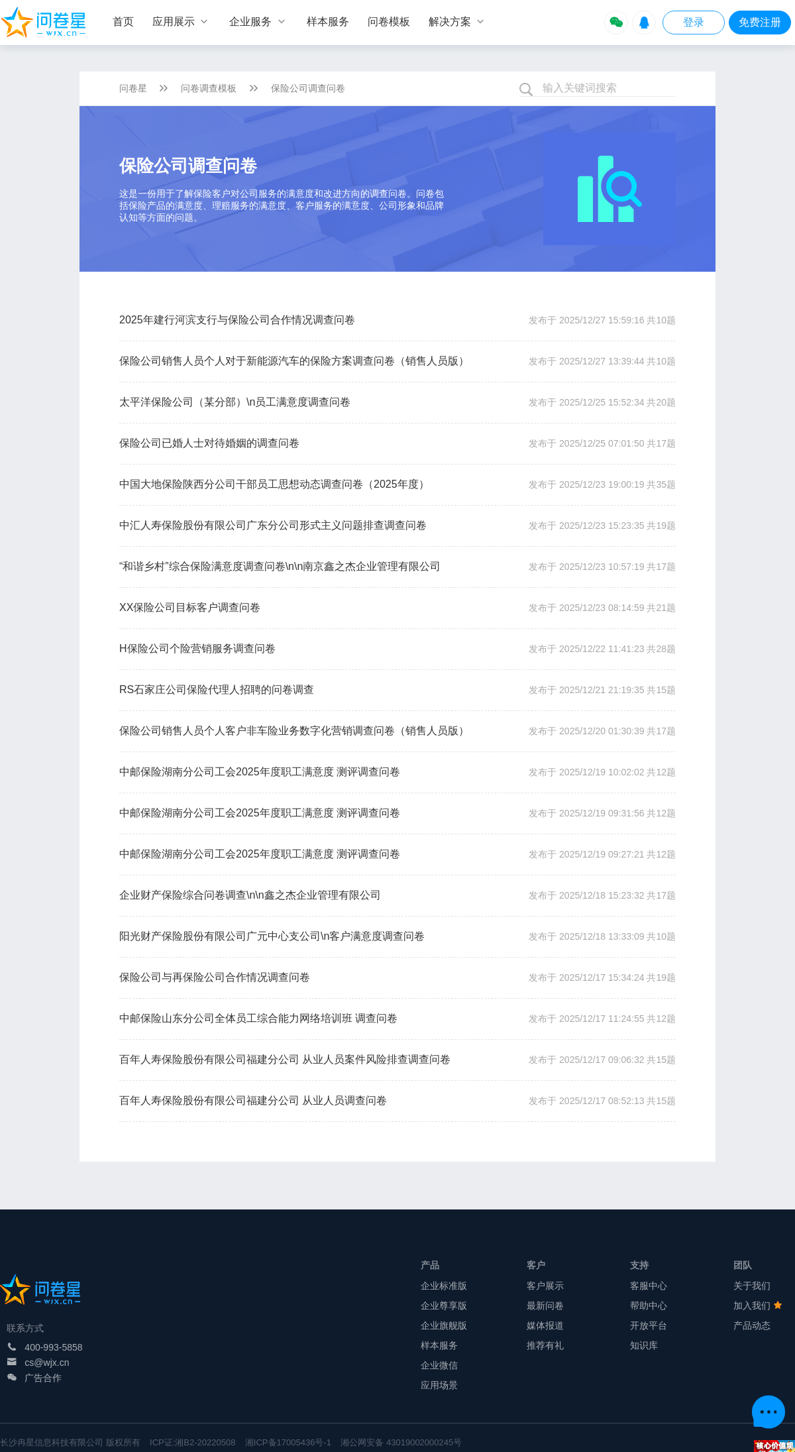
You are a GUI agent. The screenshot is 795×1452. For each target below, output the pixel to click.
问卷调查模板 (209, 88)
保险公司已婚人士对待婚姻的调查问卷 (209, 443)
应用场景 (439, 1385)
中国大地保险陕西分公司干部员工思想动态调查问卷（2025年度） (274, 484)
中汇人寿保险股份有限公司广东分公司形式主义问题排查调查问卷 (273, 525)
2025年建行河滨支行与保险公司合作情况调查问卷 (237, 319)
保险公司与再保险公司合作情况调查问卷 (214, 977)
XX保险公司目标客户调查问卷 (189, 607)
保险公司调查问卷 (308, 88)
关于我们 (751, 1285)
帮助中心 (648, 1305)
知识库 (644, 1345)
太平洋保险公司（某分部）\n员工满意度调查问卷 (234, 402)
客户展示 (545, 1285)
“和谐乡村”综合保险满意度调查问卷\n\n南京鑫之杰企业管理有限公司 (280, 566)
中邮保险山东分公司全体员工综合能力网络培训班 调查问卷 (258, 1018)
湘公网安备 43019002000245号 (401, 1442)
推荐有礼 (545, 1345)
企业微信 (439, 1365)
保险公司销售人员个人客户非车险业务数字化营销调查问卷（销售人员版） (294, 730)
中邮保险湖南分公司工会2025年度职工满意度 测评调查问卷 (259, 771)
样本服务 (439, 1345)
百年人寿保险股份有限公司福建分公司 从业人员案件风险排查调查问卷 (284, 1059)
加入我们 (757, 1305)
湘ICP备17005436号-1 (288, 1442)
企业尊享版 (444, 1305)
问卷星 (133, 88)
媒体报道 (545, 1325)
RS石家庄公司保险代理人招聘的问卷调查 (216, 689)
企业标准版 (444, 1285)
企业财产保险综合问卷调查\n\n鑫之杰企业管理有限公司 (250, 895)
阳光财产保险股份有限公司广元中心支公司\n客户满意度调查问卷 (272, 936)
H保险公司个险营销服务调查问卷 (197, 648)
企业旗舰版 (444, 1325)
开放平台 (648, 1325)
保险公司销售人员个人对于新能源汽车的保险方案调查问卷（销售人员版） (294, 360)
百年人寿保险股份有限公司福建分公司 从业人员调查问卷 (253, 1100)
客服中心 (648, 1285)
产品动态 (751, 1325)
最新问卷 (545, 1305)
